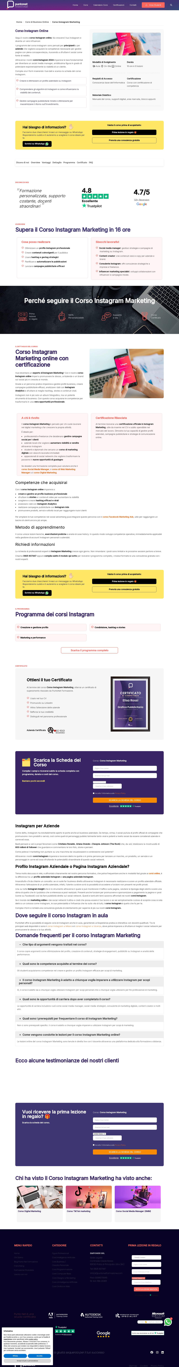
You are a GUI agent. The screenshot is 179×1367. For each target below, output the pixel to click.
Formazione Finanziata (24, 1270)
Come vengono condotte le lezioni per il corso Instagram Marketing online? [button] (69, 1034)
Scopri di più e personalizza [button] (27, 1361)
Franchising (19, 1266)
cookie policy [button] (33, 1339)
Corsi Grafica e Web (61, 1286)
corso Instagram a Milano (59, 926)
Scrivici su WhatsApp (37, 144)
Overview (35, 162)
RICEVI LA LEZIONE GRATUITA (146, 1289)
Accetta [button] (39, 1356)
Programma (69, 162)
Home (17, 1253)
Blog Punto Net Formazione (26, 1261)
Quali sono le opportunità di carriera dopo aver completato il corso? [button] (64, 999)
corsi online (154, 873)
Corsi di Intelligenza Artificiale (64, 1282)
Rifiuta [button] (15, 1356)
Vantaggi (46, 162)
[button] (171, 5)
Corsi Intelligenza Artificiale (63, 1257)
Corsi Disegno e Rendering (63, 1278)
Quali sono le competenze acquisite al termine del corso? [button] (58, 964)
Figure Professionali (60, 1253)
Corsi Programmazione (62, 1269)
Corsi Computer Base (61, 1273)
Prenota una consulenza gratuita (124, 140)
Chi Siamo (18, 1257)
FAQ (91, 162)
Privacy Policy (120, 793)
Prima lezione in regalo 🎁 (124, 132)
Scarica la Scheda (153, 162)
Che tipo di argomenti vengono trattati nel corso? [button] (53, 944)
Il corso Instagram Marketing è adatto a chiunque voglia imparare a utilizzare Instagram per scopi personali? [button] (84, 981)
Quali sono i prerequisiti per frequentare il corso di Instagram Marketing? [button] (68, 1018)
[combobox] (99, 782)
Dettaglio (57, 162)
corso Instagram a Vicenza (88, 926)
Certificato (82, 162)
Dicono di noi (22, 162)
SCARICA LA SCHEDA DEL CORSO (125, 800)
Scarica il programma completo (89, 650)
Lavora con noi (20, 1274)
